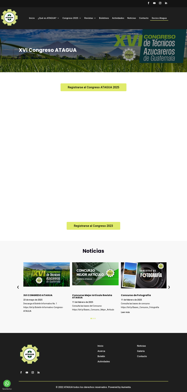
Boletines (104, 18)
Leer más (125, 312)
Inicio (32, 18)
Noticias (131, 18)
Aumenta (126, 387)
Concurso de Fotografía (136, 295)
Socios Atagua (159, 18)
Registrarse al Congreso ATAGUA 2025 (93, 87)
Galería (141, 351)
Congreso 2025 (70, 18)
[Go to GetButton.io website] (7, 389)
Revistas (88, 18)
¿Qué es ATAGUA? (47, 18)
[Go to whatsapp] (7, 383)
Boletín (101, 356)
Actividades (118, 18)
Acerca (101, 351)
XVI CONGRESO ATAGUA (37, 295)
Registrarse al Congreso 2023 (93, 226)
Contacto (144, 18)
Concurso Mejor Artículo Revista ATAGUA (92, 296)
